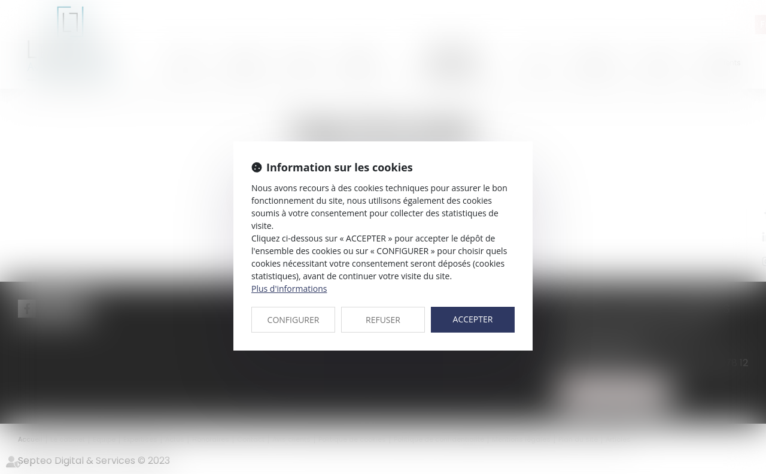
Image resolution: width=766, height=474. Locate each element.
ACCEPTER (473, 319)
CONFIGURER (294, 319)
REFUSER (383, 319)
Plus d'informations (289, 288)
